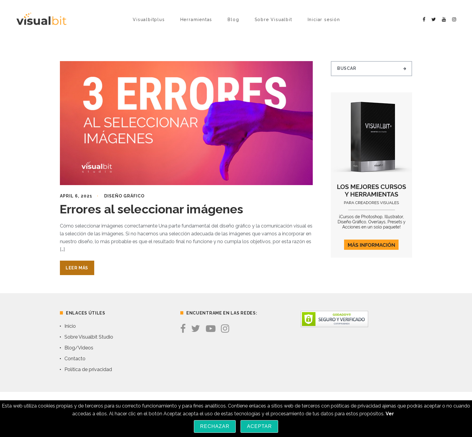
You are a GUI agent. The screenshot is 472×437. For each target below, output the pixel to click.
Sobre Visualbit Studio (88, 337)
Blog (233, 19)
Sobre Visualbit (273, 19)
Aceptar (259, 426)
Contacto (74, 358)
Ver (390, 414)
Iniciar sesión (324, 19)
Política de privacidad (88, 369)
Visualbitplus (149, 19)
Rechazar (215, 426)
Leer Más (77, 267)
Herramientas (196, 19)
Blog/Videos (78, 348)
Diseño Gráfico (124, 196)
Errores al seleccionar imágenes (151, 209)
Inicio (70, 326)
